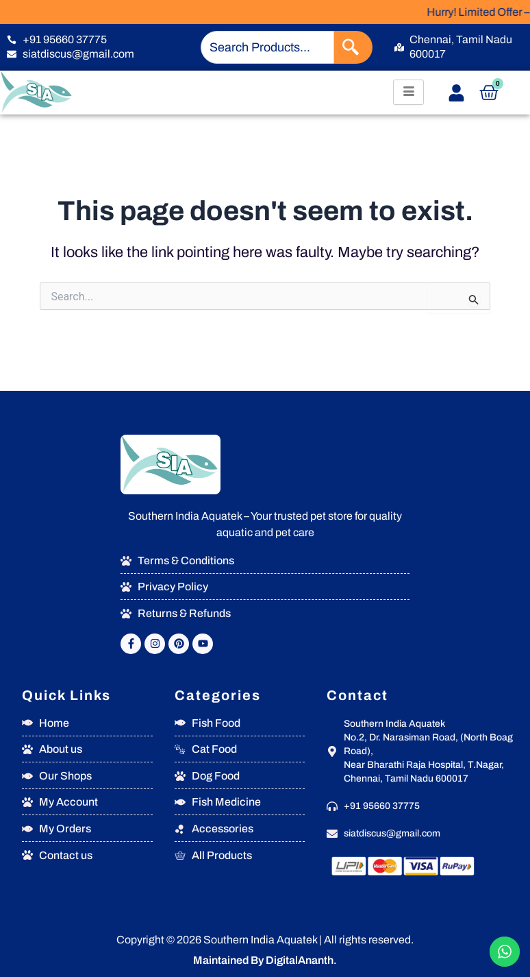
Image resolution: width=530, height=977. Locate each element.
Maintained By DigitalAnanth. (265, 960)
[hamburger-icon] (408, 92)
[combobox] (267, 47)
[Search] (353, 47)
